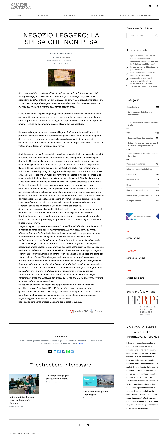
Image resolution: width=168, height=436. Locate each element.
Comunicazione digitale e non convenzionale (140, 113)
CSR (128, 133)
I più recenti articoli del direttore (139, 169)
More (81, 341)
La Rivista (43, 16)
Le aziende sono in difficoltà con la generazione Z (144, 68)
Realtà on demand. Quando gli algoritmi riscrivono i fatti (142, 74)
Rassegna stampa (133, 201)
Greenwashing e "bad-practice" (140, 138)
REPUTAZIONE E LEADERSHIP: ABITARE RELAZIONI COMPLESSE (143, 85)
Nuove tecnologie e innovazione (139, 195)
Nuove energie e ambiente (61, 27)
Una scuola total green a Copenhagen (98, 391)
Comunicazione (132, 107)
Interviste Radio (132, 180)
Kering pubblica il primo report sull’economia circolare (23, 398)
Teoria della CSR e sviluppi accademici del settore (143, 154)
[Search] (156, 6)
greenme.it (65, 55)
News (128, 185)
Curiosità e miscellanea (135, 164)
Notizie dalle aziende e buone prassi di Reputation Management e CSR (143, 144)
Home (19, 16)
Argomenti (69, 16)
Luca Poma (61, 334)
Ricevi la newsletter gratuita (135, 16)
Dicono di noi (97, 16)
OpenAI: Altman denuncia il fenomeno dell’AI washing (141, 79)
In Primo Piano (132, 174)
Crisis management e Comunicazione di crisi (143, 123)
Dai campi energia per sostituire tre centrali (59, 375)
